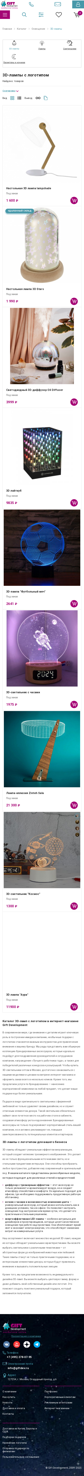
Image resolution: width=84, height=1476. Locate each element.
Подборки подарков (14, 1437)
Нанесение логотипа (15, 1442)
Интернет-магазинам (57, 1408)
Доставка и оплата (14, 1408)
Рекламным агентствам (58, 1402)
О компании (9, 1391)
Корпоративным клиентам (60, 1397)
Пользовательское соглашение (21, 1457)
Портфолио (51, 1391)
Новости (7, 1402)
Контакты (8, 1413)
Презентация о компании (26, 1336)
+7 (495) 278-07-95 (19, 1357)
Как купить (9, 1397)
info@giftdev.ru (18, 1368)
